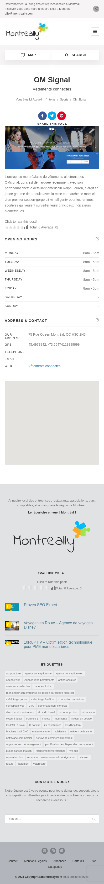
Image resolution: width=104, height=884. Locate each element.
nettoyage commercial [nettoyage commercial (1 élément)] (19, 737)
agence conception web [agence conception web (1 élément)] (69, 673)
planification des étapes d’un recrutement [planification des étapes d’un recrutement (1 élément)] (69, 744)
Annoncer (59, 861)
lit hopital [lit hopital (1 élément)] (34, 725)
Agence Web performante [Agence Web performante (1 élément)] (39, 679)
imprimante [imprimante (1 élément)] (60, 718)
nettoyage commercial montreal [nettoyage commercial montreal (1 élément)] (54, 737)
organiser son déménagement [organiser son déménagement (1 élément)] (23, 744)
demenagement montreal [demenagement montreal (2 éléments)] (52, 705)
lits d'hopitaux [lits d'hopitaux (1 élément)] (73, 725)
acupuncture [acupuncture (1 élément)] (13, 673)
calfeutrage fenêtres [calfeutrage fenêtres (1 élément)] (42, 699)
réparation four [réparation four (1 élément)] (14, 757)
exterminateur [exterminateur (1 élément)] (14, 718)
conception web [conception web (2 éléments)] (15, 705)
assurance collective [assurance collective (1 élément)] (18, 686)
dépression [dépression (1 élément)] (88, 712)
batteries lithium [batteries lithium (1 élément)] (43, 686)
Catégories (55, 866)
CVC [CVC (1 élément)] (31, 705)
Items (51, 99)
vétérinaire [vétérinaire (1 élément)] (39, 763)
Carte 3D (78, 861)
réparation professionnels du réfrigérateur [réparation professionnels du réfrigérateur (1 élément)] (51, 757)
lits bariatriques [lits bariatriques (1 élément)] (52, 725)
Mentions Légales (35, 861)
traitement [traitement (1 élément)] (23, 763)
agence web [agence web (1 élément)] (13, 679)
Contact (12, 861)
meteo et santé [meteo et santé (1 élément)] (41, 731)
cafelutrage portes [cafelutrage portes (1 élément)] (16, 699)
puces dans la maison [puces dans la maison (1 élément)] (18, 750)
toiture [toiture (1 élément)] (10, 763)
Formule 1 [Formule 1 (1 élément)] (32, 718)
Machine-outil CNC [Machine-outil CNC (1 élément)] (17, 731)
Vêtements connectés (44, 366)
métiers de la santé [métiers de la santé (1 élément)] (81, 731)
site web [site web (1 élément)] (84, 757)
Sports (64, 99)
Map (28, 55)
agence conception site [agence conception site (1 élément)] (38, 673)
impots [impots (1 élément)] (46, 718)
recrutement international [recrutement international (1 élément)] (50, 750)
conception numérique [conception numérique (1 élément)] (71, 699)
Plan (93, 861)
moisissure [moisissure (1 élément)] (60, 731)
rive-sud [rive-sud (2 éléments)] (73, 750)
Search (75, 55)
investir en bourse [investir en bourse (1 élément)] (81, 718)
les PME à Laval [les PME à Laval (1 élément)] (15, 725)
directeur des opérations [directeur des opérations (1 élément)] (20, 712)
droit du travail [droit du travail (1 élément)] (46, 712)
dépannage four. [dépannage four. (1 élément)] (68, 712)
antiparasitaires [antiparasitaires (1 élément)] (67, 679)
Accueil (37, 99)
